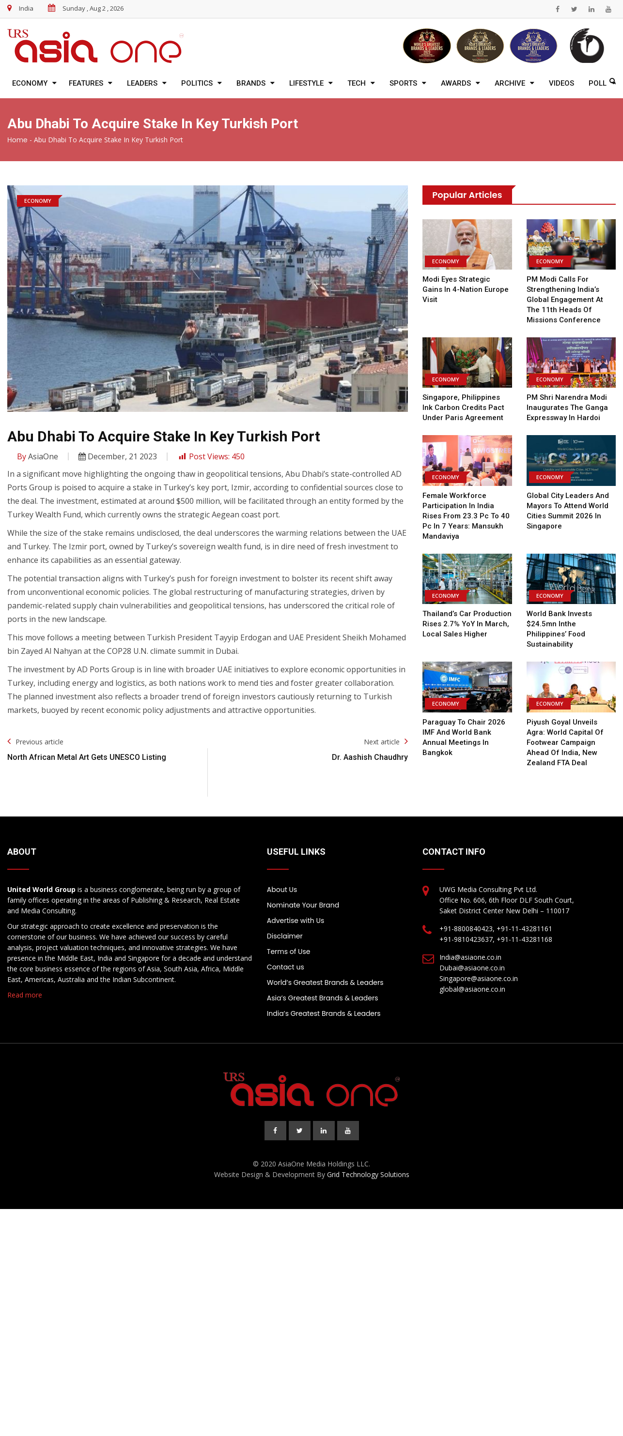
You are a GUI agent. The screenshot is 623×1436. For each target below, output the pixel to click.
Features (86, 83)
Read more (24, 994)
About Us (282, 889)
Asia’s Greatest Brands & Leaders (322, 998)
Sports (403, 83)
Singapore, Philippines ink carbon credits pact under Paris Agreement (467, 407)
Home (17, 140)
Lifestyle (306, 83)
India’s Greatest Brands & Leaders (324, 1013)
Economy (29, 83)
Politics (197, 83)
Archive (510, 83)
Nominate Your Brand (303, 905)
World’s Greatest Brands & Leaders (325, 982)
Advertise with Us (295, 920)
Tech (356, 83)
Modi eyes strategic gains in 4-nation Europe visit (465, 289)
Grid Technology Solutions (368, 1174)
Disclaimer (285, 936)
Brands (250, 83)
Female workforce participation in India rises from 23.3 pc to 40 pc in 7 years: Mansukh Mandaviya (464, 516)
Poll (598, 83)
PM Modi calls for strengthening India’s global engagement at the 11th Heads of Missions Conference (565, 299)
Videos (561, 83)
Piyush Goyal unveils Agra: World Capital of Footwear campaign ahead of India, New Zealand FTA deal (565, 742)
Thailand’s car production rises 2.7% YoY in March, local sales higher (466, 623)
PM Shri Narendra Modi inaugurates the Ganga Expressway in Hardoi (567, 407)
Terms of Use (289, 951)
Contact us (285, 967)
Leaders (142, 83)
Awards (456, 83)
